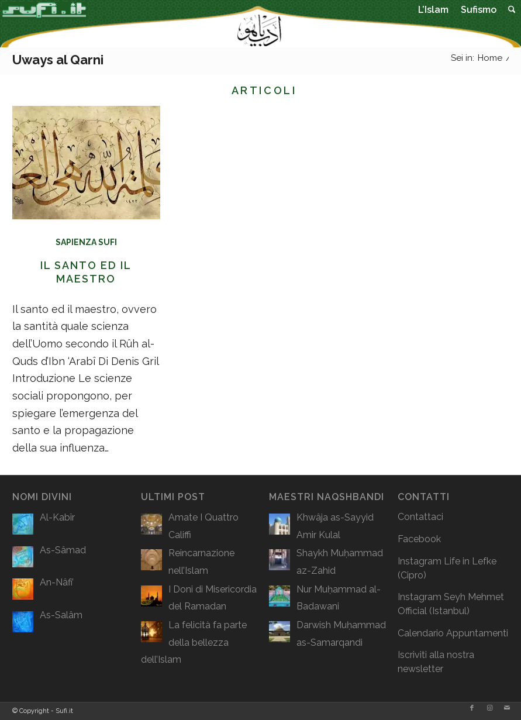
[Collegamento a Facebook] (472, 708)
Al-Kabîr (57, 517)
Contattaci (420, 516)
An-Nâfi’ (57, 582)
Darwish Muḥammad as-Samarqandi (341, 633)
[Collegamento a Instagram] (489, 708)
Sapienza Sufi (86, 242)
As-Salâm (61, 615)
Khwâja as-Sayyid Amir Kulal (335, 526)
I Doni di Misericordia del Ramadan (212, 598)
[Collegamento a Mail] (507, 708)
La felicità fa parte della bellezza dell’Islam (194, 642)
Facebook (419, 539)
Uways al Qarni (57, 59)
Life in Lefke (470, 561)
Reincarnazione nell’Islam (201, 561)
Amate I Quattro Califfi (203, 526)
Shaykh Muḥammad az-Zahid (339, 561)
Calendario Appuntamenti (453, 633)
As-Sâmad (63, 550)
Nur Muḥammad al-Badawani (338, 598)
